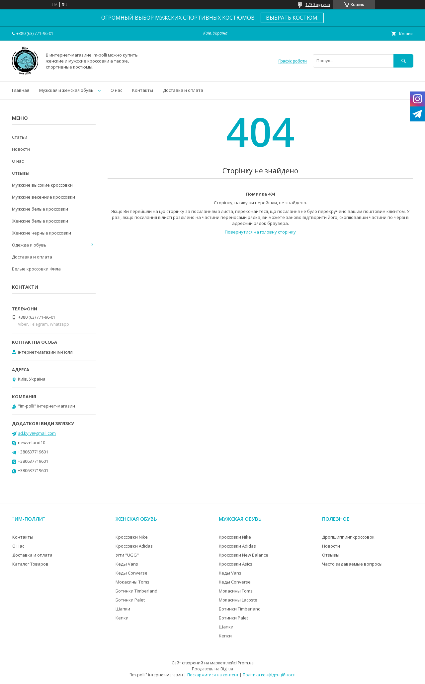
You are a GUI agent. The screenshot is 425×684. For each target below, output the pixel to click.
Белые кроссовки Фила (36, 269)
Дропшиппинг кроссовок (348, 537)
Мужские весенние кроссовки (43, 197)
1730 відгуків (317, 4)
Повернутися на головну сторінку (260, 232)
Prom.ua (246, 663)
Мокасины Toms (132, 582)
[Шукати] (403, 60)
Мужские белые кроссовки (40, 209)
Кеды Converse (131, 573)
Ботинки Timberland (136, 591)
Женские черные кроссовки (41, 233)
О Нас (18, 546)
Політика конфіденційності (269, 675)
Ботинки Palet (130, 600)
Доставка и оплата (183, 90)
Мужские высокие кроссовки (42, 185)
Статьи (19, 137)
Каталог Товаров (30, 564)
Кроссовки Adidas (134, 546)
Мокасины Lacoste (238, 600)
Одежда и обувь (29, 245)
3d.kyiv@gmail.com (37, 433)
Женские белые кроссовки (40, 221)
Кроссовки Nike (132, 537)
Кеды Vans (127, 564)
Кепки (122, 618)
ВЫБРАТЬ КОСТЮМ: (292, 17)
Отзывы (20, 173)
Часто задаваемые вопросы (352, 564)
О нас (116, 90)
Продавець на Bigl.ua (212, 669)
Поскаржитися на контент (212, 675)
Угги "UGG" (127, 555)
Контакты (142, 90)
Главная (20, 90)
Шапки (123, 609)
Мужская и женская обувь (66, 90)
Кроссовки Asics (235, 564)
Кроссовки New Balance (243, 555)
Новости (21, 149)
